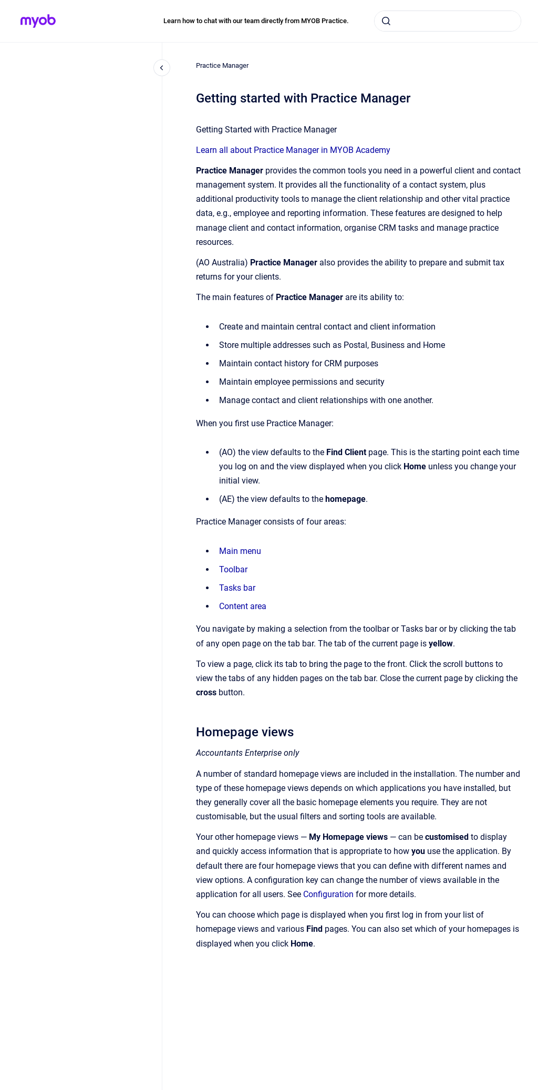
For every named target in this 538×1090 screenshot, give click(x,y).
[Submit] (386, 21)
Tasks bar (237, 588)
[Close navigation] (161, 67)
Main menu (240, 551)
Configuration (328, 894)
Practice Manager (222, 65)
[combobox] (448, 21)
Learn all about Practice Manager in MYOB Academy (293, 150)
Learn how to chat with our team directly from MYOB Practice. (256, 21)
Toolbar (233, 569)
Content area (242, 606)
